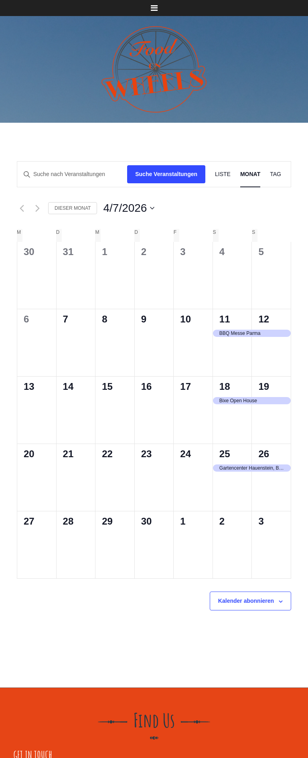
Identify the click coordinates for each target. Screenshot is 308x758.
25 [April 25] (224, 453)
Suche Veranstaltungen (166, 174)
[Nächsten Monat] (37, 208)
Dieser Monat (73, 208)
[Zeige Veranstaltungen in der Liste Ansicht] (223, 174)
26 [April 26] (263, 453)
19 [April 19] (263, 386)
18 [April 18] (224, 386)
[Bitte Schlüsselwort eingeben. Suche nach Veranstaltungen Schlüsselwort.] (72, 174)
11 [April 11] (224, 319)
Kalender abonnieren (246, 601)
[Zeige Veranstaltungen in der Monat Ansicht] (250, 174)
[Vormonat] (21, 208)
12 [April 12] (263, 319)
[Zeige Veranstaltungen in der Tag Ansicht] (275, 174)
